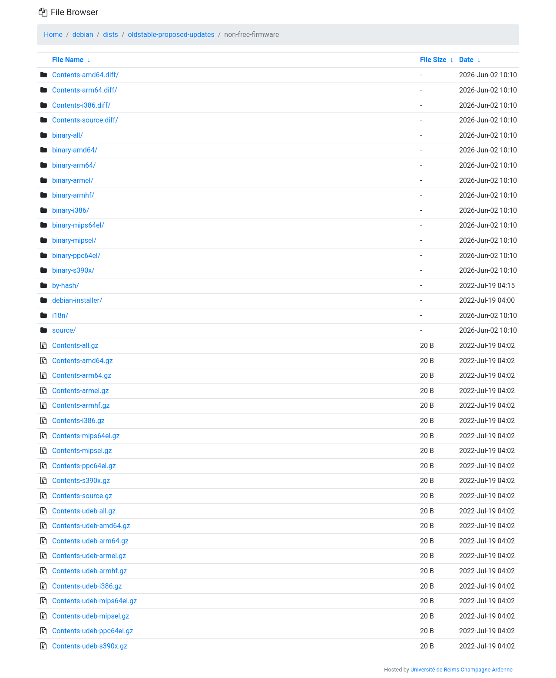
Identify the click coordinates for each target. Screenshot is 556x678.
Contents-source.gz (82, 496)
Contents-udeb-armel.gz (89, 556)
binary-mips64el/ (78, 225)
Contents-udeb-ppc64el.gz (92, 631)
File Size (433, 60)
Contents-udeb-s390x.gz (89, 646)
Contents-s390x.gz (81, 480)
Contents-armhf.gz (81, 405)
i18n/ (60, 315)
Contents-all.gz (75, 345)
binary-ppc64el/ (76, 255)
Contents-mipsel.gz (82, 450)
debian (83, 34)
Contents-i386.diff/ (81, 105)
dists (110, 34)
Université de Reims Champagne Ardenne (461, 669)
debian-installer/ (77, 300)
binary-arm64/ (74, 165)
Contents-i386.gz (78, 421)
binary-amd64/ (74, 150)
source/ (64, 330)
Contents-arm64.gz (81, 375)
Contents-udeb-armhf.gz (89, 571)
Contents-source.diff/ (85, 120)
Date (466, 60)
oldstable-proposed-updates (171, 34)
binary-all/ (67, 135)
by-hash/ (65, 285)
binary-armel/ (72, 180)
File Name (67, 60)
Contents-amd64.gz (82, 361)
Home (53, 34)
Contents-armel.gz (80, 391)
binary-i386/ (70, 210)
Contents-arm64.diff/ (84, 90)
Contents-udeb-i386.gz (87, 586)
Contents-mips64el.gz (86, 436)
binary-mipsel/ (74, 240)
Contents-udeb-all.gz (84, 511)
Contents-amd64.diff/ (85, 75)
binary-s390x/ (73, 270)
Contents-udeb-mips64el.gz (94, 601)
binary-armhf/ (73, 195)
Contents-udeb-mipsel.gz (90, 616)
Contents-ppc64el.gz (84, 466)
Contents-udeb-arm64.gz (90, 541)
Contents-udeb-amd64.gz (91, 526)
